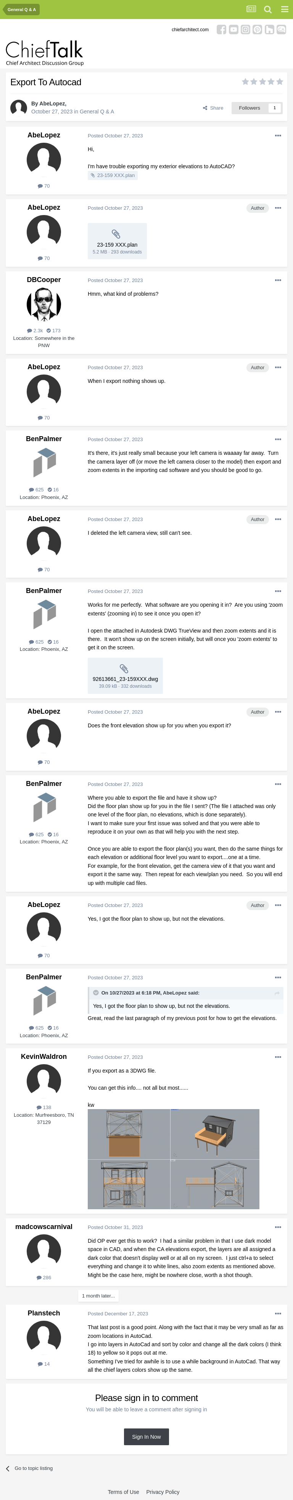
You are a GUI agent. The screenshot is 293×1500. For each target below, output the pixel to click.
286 (44, 1277)
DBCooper (44, 280)
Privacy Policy (162, 1492)
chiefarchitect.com (190, 29)
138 (44, 1107)
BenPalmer (44, 439)
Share (213, 108)
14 (44, 1364)
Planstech (43, 1313)
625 (36, 490)
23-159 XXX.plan (116, 175)
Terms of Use (123, 1492)
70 (44, 186)
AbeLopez (52, 103)
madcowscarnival (43, 1227)
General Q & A (97, 111)
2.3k (35, 330)
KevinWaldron (44, 1056)
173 (53, 330)
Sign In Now (146, 1437)
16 (53, 490)
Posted (115, 136)
